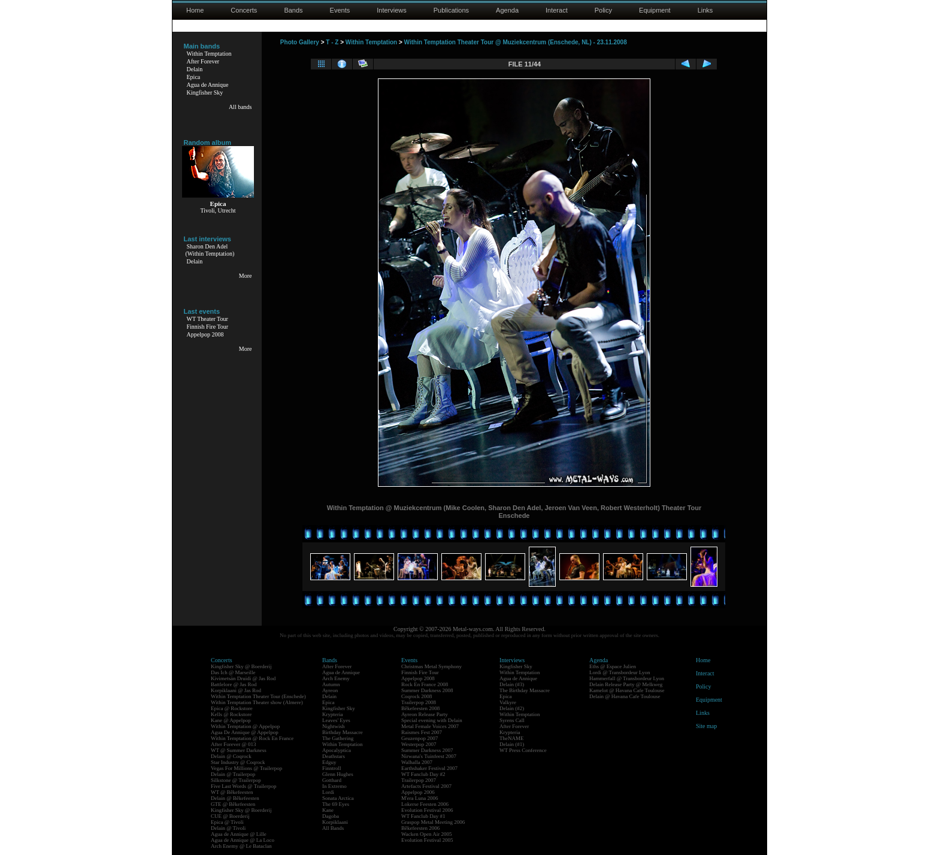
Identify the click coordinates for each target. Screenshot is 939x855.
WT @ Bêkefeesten (232, 792)
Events (340, 10)
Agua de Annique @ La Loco (242, 840)
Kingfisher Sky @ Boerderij (241, 666)
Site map (706, 726)
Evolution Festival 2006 (427, 810)
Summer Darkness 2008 (427, 690)
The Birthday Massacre (524, 690)
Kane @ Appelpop (231, 720)
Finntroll (331, 768)
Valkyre (507, 702)
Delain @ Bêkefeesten (235, 798)
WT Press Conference (523, 750)
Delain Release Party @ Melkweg (625, 684)
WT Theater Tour (207, 319)
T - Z (332, 42)
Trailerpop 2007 (418, 780)
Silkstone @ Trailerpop (236, 780)
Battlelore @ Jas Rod (234, 684)
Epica (194, 77)
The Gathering (337, 738)
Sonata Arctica (338, 798)
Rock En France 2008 (424, 684)
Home (195, 10)
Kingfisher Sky (205, 92)
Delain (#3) (511, 684)
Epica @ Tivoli (227, 822)
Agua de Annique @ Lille (238, 834)
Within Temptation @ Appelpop (245, 726)
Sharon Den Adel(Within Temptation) (210, 250)
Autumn (331, 684)
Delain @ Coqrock (231, 756)
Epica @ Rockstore (232, 708)
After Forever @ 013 (233, 744)
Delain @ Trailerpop (233, 774)
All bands (240, 107)
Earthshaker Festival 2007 (429, 768)
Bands (293, 10)
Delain (195, 69)
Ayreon (330, 690)
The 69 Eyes (335, 804)
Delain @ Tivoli (228, 828)
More (245, 275)
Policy (603, 10)
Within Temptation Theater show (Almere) (257, 702)
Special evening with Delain (431, 720)
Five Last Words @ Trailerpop (243, 786)
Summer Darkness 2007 (427, 750)
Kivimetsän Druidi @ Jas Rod (243, 678)
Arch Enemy (336, 678)
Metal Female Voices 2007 (430, 726)
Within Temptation (209, 53)
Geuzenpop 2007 (419, 738)
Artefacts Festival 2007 (426, 786)
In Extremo (334, 786)
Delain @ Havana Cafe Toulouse (624, 696)
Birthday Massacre (342, 732)
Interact (557, 10)
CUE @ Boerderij (230, 816)
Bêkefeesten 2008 (420, 708)
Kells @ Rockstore (231, 714)
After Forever (203, 61)
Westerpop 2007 (419, 744)
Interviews (392, 10)
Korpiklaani (335, 822)
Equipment (655, 10)
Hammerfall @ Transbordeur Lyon (626, 678)
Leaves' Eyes (336, 720)
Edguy (329, 762)
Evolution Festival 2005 (427, 840)
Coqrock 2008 (416, 696)
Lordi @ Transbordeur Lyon (619, 672)
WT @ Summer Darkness (238, 750)
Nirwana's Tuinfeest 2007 (428, 756)
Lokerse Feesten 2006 (425, 804)
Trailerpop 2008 (418, 702)
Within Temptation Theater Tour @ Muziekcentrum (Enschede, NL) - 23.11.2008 (515, 42)
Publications (451, 10)
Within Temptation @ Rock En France (252, 738)
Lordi (328, 792)
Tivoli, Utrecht (217, 210)
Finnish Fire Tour (208, 326)
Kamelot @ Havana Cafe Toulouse (626, 690)
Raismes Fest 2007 (421, 732)
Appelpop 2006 (418, 792)
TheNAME (511, 738)
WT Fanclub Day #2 (423, 774)
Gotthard (331, 780)
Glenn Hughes (337, 774)
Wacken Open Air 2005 (426, 834)
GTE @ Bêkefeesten (233, 804)
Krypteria (332, 714)
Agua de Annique (208, 84)
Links (705, 10)
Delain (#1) (511, 744)
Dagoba (330, 816)
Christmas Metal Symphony (431, 666)
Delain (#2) (511, 708)
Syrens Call (512, 720)
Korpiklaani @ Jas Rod (236, 690)
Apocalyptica (336, 750)
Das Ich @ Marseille (233, 672)
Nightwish (333, 726)
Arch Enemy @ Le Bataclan (241, 846)
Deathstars (333, 756)
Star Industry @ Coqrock (238, 762)
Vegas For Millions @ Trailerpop (246, 768)
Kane (328, 810)
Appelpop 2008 (205, 334)
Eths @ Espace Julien (612, 666)
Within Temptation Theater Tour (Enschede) (258, 696)
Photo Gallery (299, 42)
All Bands (333, 828)
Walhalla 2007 (416, 762)
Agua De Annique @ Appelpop (244, 732)
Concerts (244, 10)
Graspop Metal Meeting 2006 (433, 822)
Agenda (507, 10)
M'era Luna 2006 (419, 798)
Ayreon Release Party (424, 714)
